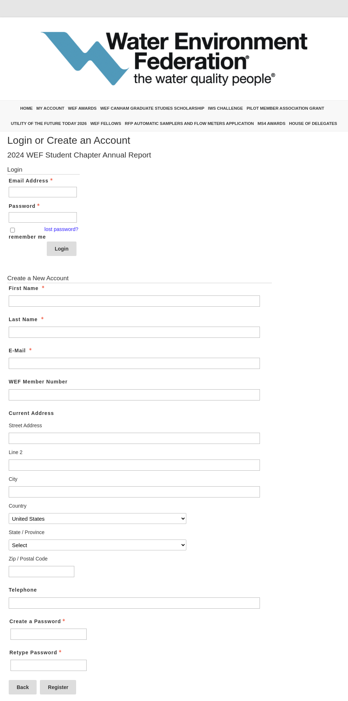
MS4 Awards (271, 123)
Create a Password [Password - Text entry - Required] (38, 621)
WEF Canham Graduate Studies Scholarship (152, 108)
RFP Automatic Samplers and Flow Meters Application (189, 123)
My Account (50, 108)
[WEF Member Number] (134, 394)
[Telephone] (134, 603)
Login (62, 249)
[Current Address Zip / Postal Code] (41, 571)
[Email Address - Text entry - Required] (43, 192)
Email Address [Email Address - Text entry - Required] (31, 181)
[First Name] (134, 301)
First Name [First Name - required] (27, 288)
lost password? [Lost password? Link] (61, 229)
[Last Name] (134, 332)
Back (23, 687)
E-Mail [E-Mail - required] (21, 350)
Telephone (23, 590)
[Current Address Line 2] (134, 465)
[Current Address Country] (97, 518)
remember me (27, 237)
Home (26, 108)
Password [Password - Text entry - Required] (25, 206)
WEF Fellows (105, 123)
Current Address (31, 413)
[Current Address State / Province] (97, 545)
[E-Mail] (134, 363)
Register (58, 687)
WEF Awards (82, 108)
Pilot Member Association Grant (285, 108)
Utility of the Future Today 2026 (49, 123)
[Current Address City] (134, 492)
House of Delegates (313, 123)
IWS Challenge (225, 108)
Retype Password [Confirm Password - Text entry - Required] (36, 652)
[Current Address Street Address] (134, 438)
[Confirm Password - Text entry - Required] (49, 665)
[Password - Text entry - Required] (43, 217)
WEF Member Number (38, 382)
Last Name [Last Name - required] (27, 319)
